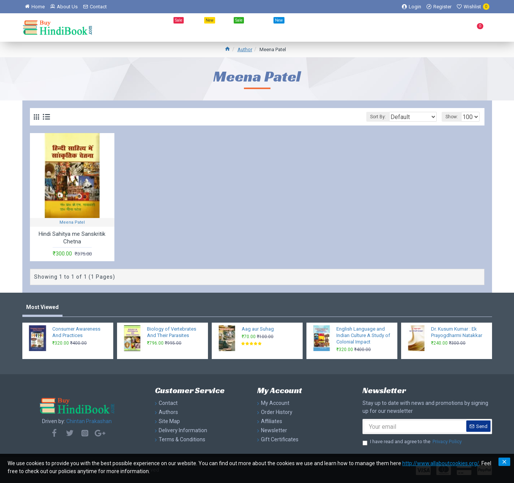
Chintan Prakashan (89, 421)
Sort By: (368, 116)
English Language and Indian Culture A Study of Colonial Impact (363, 335)
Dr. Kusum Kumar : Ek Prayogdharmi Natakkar (456, 332)
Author (244, 49)
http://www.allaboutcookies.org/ (440, 463)
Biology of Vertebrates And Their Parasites (171, 332)
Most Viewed (42, 307)
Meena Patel (72, 222)
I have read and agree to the (412, 441)
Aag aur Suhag (258, 329)
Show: (447, 116)
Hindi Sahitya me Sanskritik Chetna (72, 238)
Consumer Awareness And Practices (76, 332)
